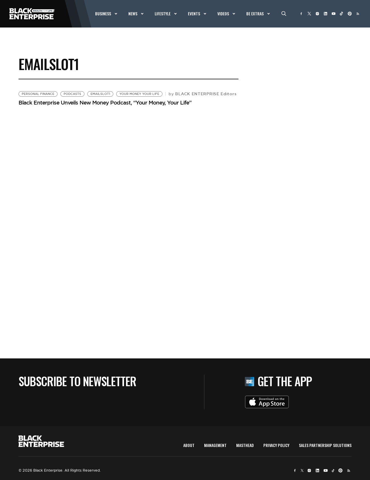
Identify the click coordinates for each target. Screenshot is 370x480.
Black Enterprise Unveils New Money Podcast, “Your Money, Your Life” (104, 102)
